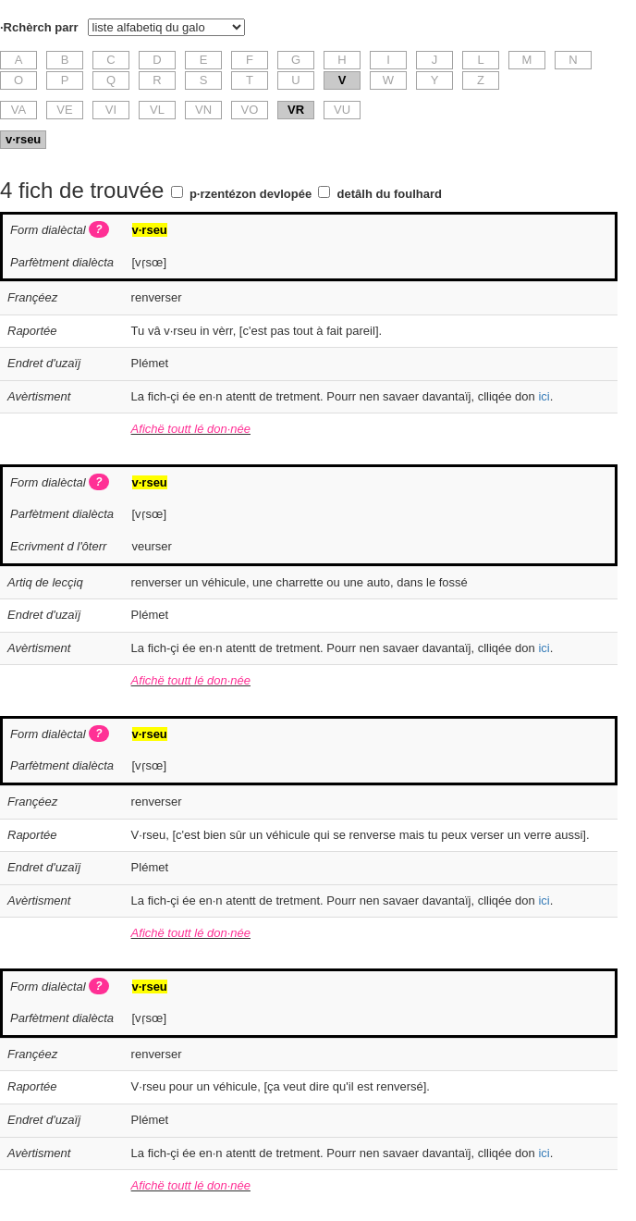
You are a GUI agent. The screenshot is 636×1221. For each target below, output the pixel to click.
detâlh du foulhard (389, 194)
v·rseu (23, 139)
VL (157, 110)
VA (18, 110)
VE (64, 110)
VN (203, 110)
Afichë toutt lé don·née (191, 429)
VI (110, 110)
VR (295, 110)
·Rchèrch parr (39, 27)
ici (543, 396)
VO (250, 110)
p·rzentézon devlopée (251, 194)
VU (342, 110)
